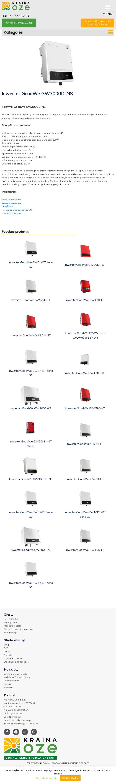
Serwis (7, 684)
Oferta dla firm (11, 680)
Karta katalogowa (11, 199)
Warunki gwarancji (11, 203)
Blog (6, 644)
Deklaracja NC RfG (11, 213)
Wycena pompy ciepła (15, 674)
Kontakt (8, 687)
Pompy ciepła (11, 622)
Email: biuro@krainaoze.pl (17, 720)
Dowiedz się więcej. (46, 778)
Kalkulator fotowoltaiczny (17, 677)
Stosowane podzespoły (16, 661)
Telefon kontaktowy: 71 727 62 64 (21, 723)
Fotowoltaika (11, 618)
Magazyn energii (12, 625)
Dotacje (8, 655)
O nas (7, 651)
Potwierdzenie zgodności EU (17, 209)
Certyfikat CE (8, 206)
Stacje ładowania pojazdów (18, 629)
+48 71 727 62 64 (16, 16)
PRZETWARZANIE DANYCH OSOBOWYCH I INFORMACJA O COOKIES (58, 763)
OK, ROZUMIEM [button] (70, 778)
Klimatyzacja (10, 632)
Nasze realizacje (13, 658)
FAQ (6, 648)
